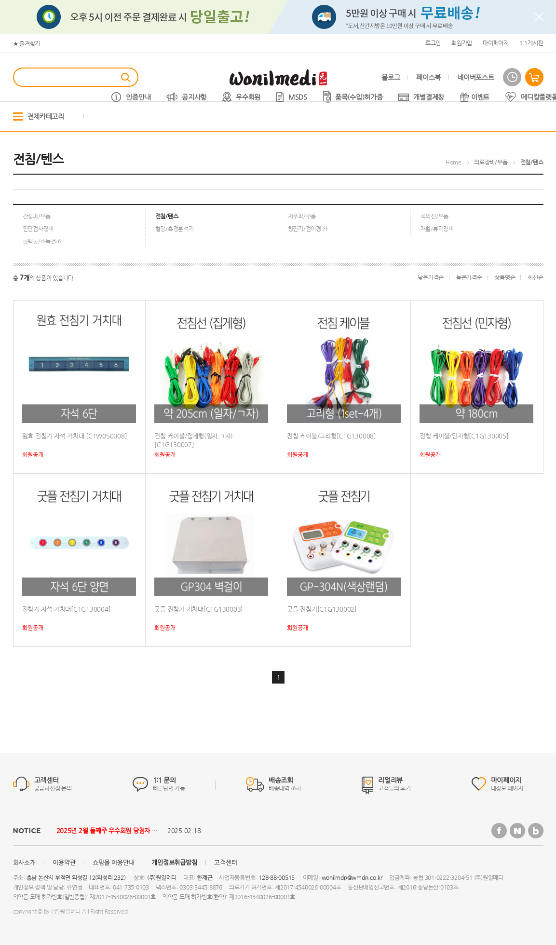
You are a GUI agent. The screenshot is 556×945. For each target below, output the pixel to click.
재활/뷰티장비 (437, 228)
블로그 (390, 77)
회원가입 (461, 43)
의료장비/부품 (490, 162)
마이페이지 (496, 43)
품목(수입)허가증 (358, 97)
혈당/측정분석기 (174, 228)
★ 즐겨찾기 (27, 43)
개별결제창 (428, 97)
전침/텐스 (531, 162)
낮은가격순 (431, 277)
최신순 (535, 277)
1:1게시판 (531, 43)
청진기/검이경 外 (308, 228)
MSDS (297, 97)
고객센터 (225, 862)
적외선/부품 (434, 216)
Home (453, 162)
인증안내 (138, 97)
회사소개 (24, 862)
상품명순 (504, 277)
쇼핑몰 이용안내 (113, 862)
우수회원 (248, 97)
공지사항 (194, 97)
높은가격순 (469, 277)
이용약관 (64, 862)
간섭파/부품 (37, 216)
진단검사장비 (38, 228)
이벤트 (480, 97)
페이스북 (428, 77)
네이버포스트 (475, 77)
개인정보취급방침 (174, 862)
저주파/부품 (302, 216)
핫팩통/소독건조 (42, 241)
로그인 (433, 43)
